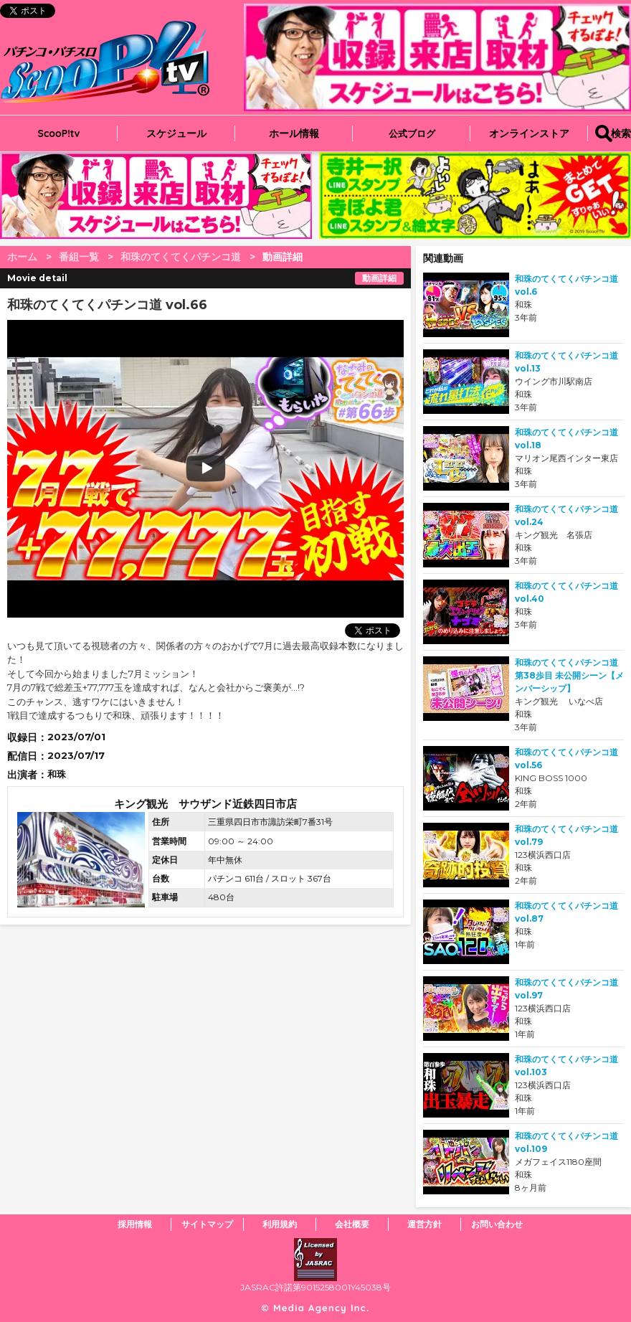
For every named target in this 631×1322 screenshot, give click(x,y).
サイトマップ (207, 1224)
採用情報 (135, 1224)
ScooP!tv (59, 133)
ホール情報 (294, 133)
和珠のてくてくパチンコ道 (180, 256)
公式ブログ (412, 133)
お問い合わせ (497, 1224)
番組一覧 (79, 256)
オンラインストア (529, 133)
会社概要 (352, 1224)
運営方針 (424, 1224)
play (116, 469)
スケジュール (176, 133)
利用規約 (279, 1224)
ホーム (22, 256)
